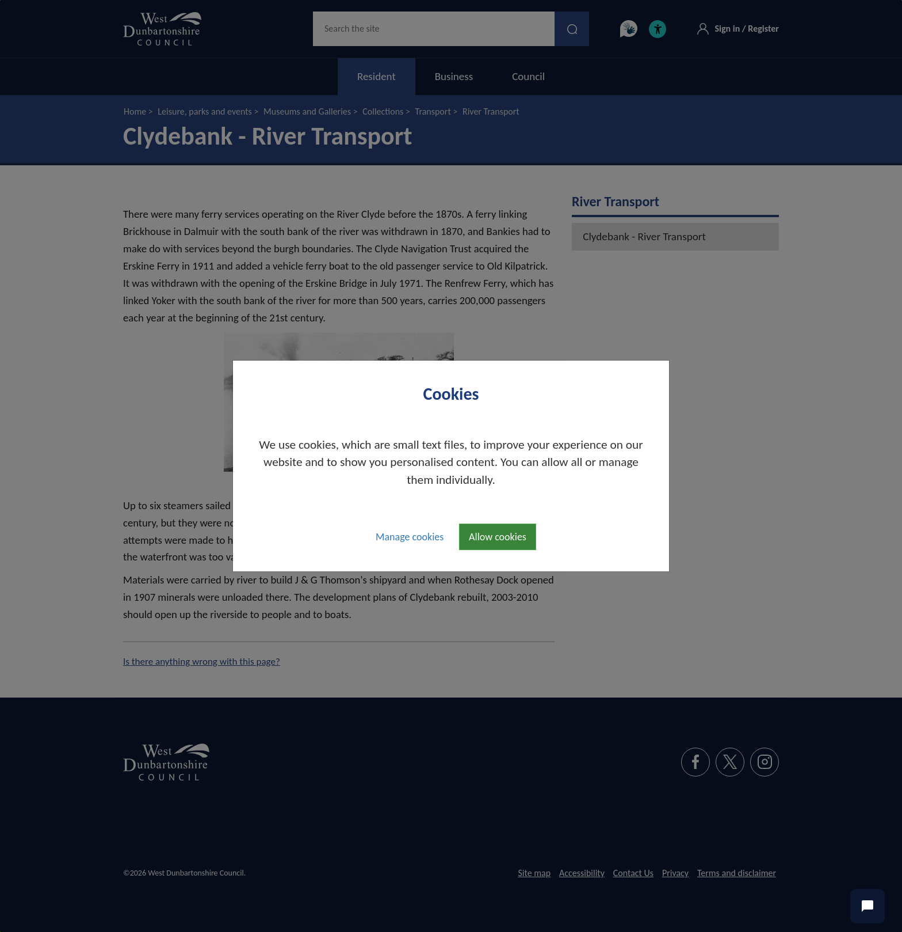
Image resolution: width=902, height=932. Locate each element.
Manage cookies (410, 537)
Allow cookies (497, 537)
